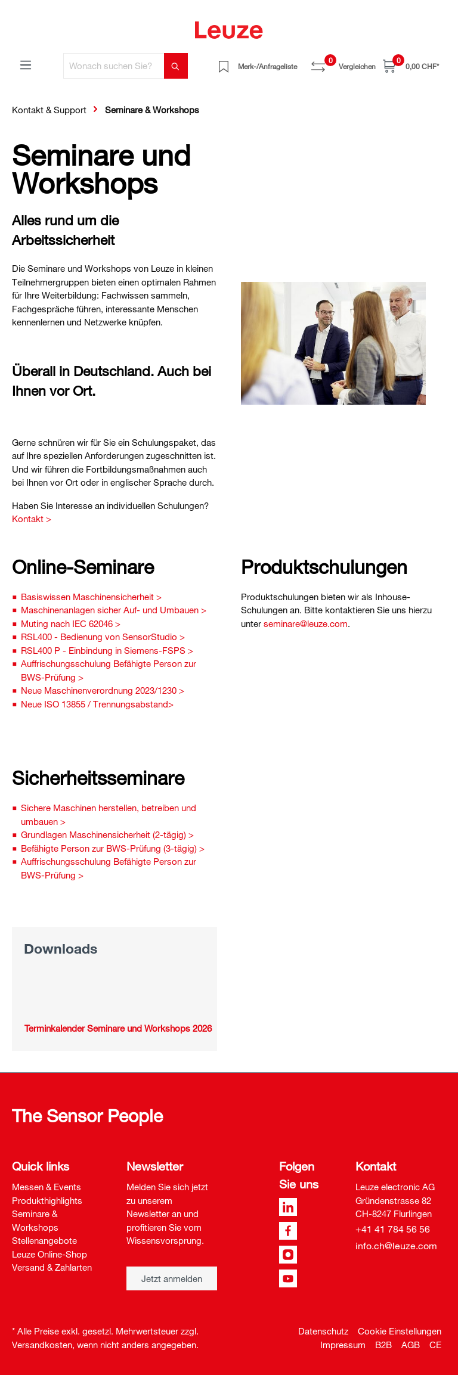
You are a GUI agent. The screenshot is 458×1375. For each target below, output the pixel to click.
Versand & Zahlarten (52, 1267)
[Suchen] (176, 66)
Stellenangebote (44, 1240)
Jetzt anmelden (171, 1278)
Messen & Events (46, 1186)
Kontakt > (31, 518)
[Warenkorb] (411, 65)
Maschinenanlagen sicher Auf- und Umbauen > (113, 609)
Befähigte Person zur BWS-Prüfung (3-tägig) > (113, 848)
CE (435, 1344)
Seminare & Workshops (35, 1220)
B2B (383, 1344)
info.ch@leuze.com (396, 1246)
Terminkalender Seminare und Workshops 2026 (118, 1028)
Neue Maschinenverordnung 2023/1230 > (102, 690)
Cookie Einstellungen (399, 1331)
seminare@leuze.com (306, 623)
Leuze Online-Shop (49, 1254)
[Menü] (25, 64)
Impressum (343, 1344)
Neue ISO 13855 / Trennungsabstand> (97, 704)
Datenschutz (323, 1331)
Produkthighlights (47, 1200)
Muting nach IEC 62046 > (70, 623)
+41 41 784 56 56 (392, 1229)
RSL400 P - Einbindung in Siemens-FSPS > (107, 650)
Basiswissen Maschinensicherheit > (91, 596)
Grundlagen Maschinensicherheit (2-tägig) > (107, 834)
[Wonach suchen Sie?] (114, 66)
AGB (410, 1344)
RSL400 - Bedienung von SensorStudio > (103, 636)
